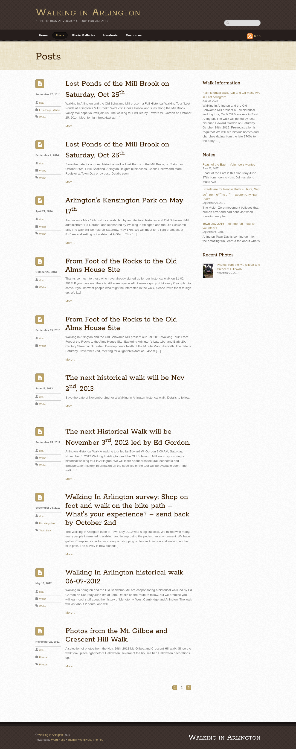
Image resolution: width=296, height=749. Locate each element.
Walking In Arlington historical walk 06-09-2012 (124, 577)
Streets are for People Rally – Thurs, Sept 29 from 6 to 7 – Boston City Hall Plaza (231, 194)
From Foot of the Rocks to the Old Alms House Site (121, 265)
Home (43, 35)
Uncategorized (47, 523)
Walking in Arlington (50, 735)
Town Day (45, 530)
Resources (134, 35)
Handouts (110, 35)
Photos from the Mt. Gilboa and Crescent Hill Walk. (116, 635)
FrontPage (45, 110)
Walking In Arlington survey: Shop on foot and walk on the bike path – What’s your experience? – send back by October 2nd (127, 510)
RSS (257, 36)
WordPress (58, 739)
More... (70, 126)
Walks (56, 110)
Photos (43, 657)
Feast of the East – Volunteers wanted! (229, 164)
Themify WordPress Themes (85, 739)
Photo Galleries (83, 35)
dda (41, 102)
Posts (60, 35)
